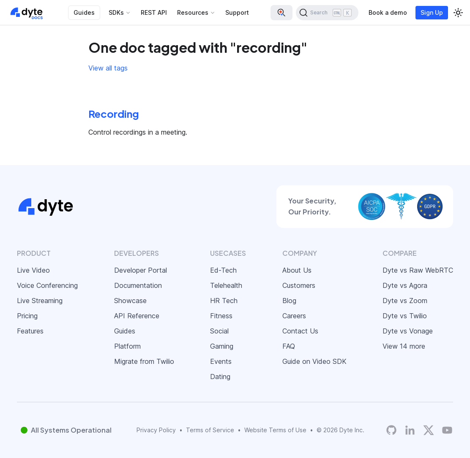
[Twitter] (428, 430)
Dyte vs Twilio (405, 316)
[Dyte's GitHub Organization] (391, 430)
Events (221, 361)
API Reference (136, 316)
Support (237, 12)
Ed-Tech (223, 270)
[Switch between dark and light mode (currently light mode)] (458, 12)
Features (30, 331)
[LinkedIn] (410, 430)
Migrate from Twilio (144, 361)
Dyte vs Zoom (405, 300)
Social (219, 331)
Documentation (138, 285)
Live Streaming (40, 300)
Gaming (221, 346)
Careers (294, 316)
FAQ (288, 346)
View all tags (108, 68)
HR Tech (224, 300)
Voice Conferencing (47, 285)
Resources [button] (192, 12)
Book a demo (388, 12)
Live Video (33, 270)
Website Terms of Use (275, 430)
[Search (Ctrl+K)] (327, 12)
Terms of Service (210, 430)
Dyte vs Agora (405, 285)
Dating (220, 376)
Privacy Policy (156, 430)
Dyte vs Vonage (408, 331)
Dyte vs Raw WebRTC (418, 270)
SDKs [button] (116, 12)
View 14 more (404, 346)
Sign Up (432, 12)
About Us (297, 270)
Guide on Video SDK (314, 361)
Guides (84, 12)
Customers (298, 285)
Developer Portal (140, 270)
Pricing (27, 316)
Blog (289, 300)
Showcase (130, 300)
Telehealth (226, 285)
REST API (154, 12)
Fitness (221, 316)
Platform (127, 346)
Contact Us (300, 331)
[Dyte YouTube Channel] (447, 430)
